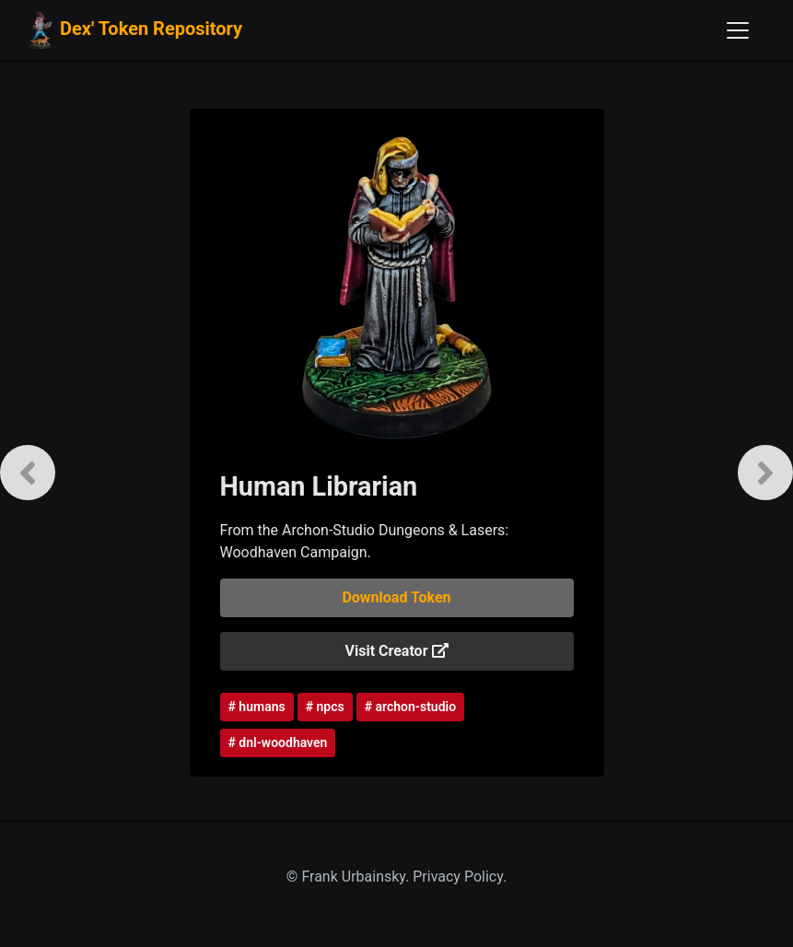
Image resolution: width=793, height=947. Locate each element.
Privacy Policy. (460, 876)
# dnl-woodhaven (278, 742)
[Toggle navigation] (738, 30)
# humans (257, 706)
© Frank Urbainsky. (349, 876)
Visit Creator (397, 651)
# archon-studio (410, 706)
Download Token (396, 597)
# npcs (325, 706)
